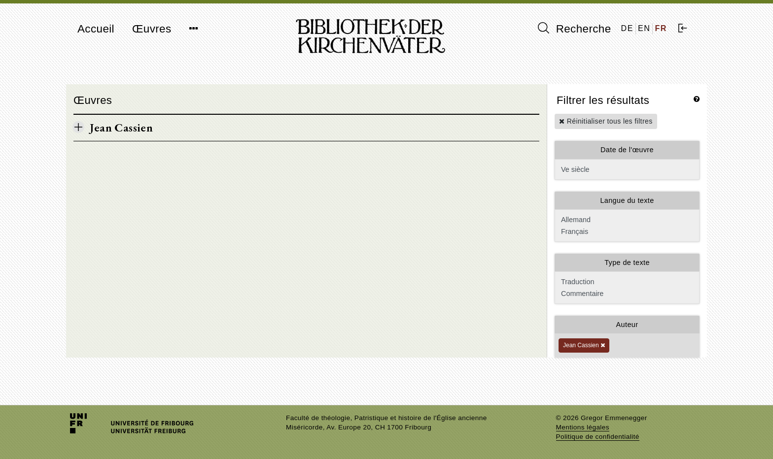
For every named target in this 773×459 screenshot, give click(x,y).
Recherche (574, 28)
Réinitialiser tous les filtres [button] (606, 121)
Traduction (626, 282)
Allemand (626, 220)
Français (626, 231)
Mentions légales (582, 427)
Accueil (95, 29)
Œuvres (152, 29)
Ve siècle (627, 169)
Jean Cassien (584, 345)
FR (661, 28)
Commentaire (626, 293)
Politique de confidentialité (597, 436)
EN (644, 28)
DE (627, 28)
